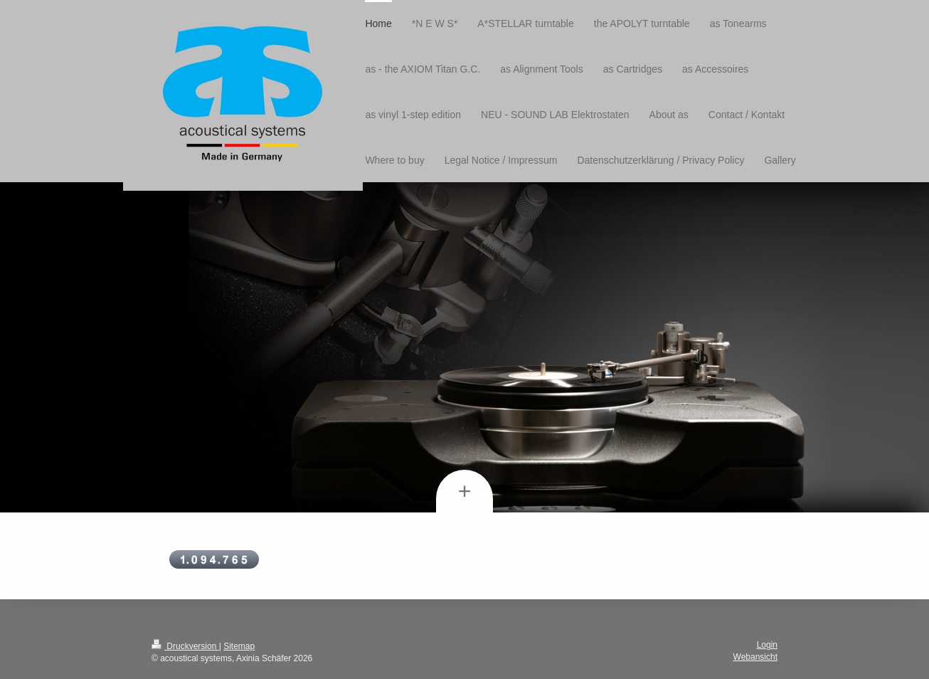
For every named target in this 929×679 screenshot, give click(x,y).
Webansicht (755, 657)
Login (767, 645)
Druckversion (185, 646)
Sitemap (239, 646)
